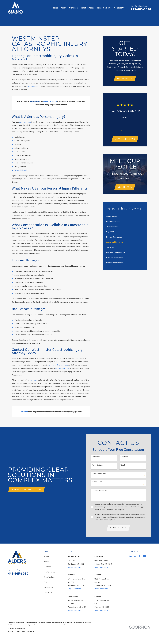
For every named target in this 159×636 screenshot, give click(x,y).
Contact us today (62, 368)
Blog (46, 582)
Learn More (125, 187)
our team (33, 380)
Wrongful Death (21, 170)
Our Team (48, 567)
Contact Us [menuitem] (119, 7)
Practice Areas (49, 572)
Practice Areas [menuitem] (87, 7)
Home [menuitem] (55, 7)
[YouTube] (144, 556)
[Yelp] (135, 556)
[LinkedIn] (130, 556)
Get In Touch (125, 78)
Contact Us (48, 592)
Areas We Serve (50, 577)
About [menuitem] (63, 7)
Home (46, 556)
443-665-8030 (141, 9)
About (46, 561)
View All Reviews (125, 139)
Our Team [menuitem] (73, 7)
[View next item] (127, 130)
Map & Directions (74, 567)
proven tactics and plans (58, 365)
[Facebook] (140, 556)
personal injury (33, 86)
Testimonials (49, 587)
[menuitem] (111, 216)
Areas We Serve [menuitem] (104, 7)
